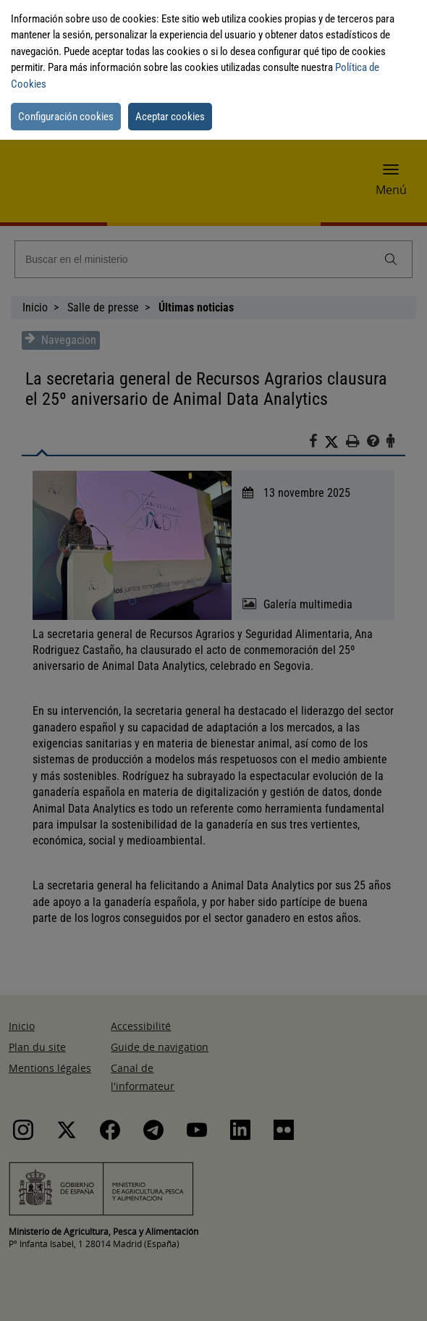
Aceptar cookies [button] (170, 116)
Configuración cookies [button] (66, 116)
